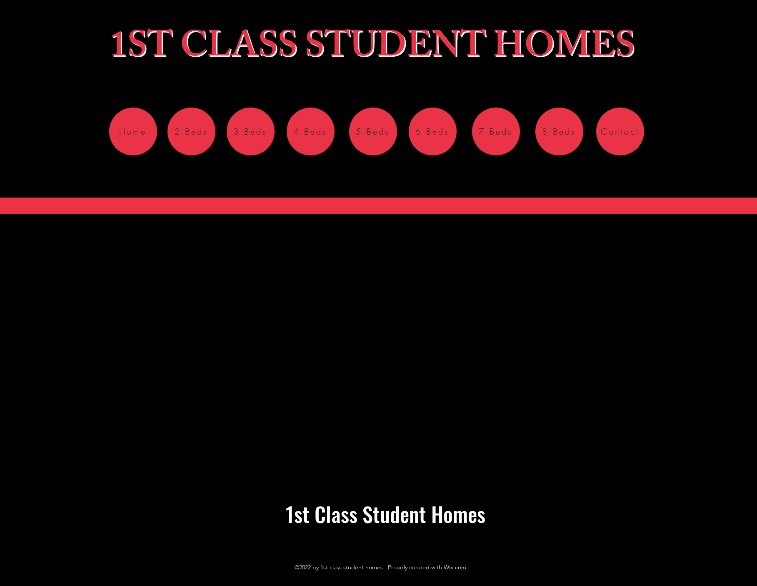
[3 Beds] (251, 131)
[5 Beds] (373, 131)
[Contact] (620, 131)
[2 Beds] (191, 131)
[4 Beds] (311, 131)
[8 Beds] (559, 131)
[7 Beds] (496, 131)
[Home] (133, 131)
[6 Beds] (433, 131)
